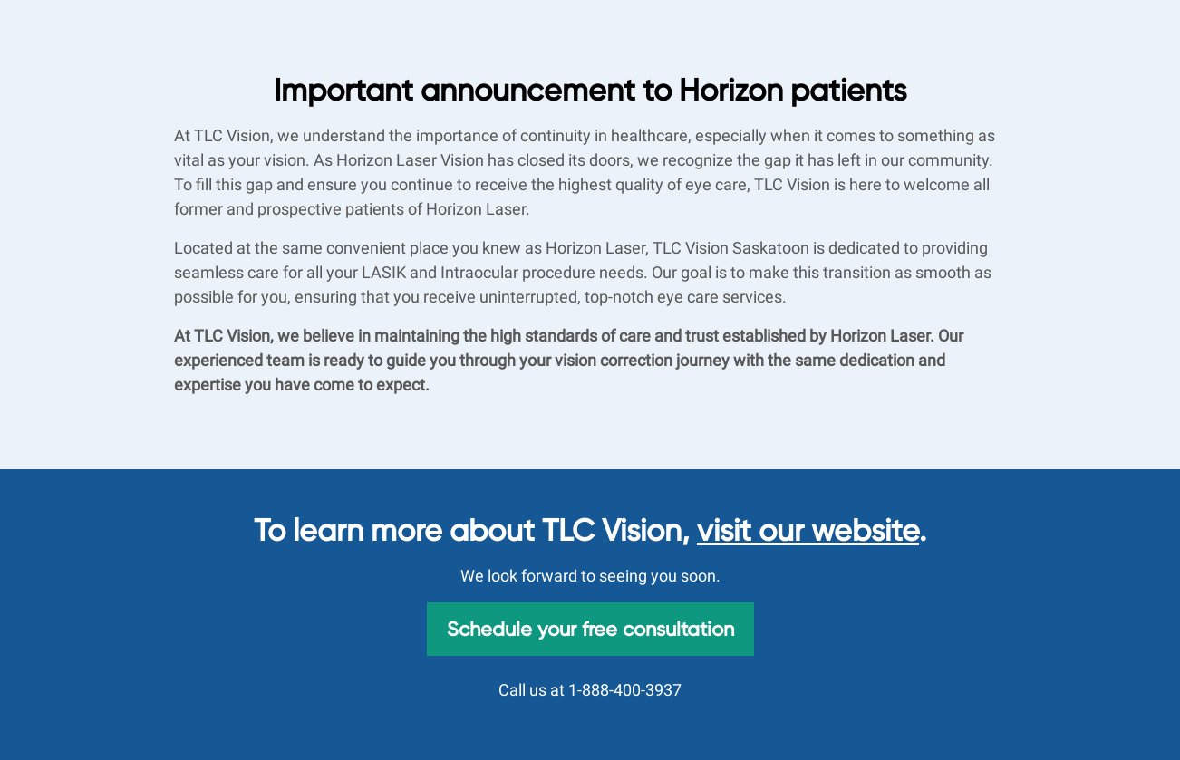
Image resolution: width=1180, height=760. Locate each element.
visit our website (808, 530)
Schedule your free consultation (590, 628)
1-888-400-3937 (625, 689)
